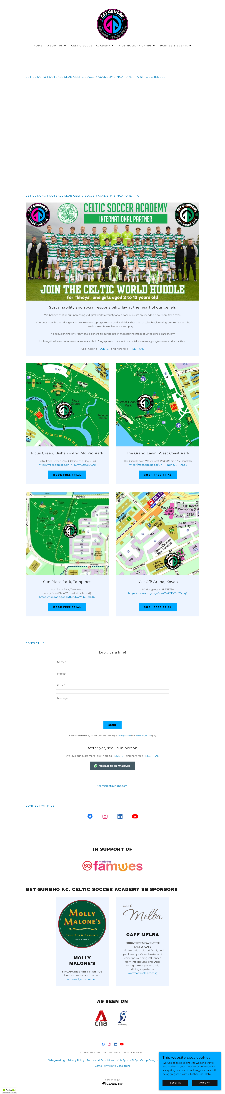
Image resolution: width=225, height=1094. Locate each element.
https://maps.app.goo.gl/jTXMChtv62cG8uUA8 (67, 464)
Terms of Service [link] (143, 735)
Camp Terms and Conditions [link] (112, 1065)
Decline (175, 1083)
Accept (205, 1083)
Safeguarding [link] (56, 1060)
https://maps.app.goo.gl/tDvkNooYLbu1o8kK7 (67, 596)
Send (112, 725)
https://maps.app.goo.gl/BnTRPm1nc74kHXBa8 (158, 464)
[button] (57, 46)
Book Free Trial (67, 475)
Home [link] (38, 45)
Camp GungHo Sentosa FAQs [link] (158, 1060)
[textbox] (112, 662)
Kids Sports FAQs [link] (127, 1060)
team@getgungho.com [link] (113, 785)
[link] (112, 24)
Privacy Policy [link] (124, 735)
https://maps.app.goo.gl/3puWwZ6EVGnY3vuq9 (158, 593)
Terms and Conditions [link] (100, 1060)
